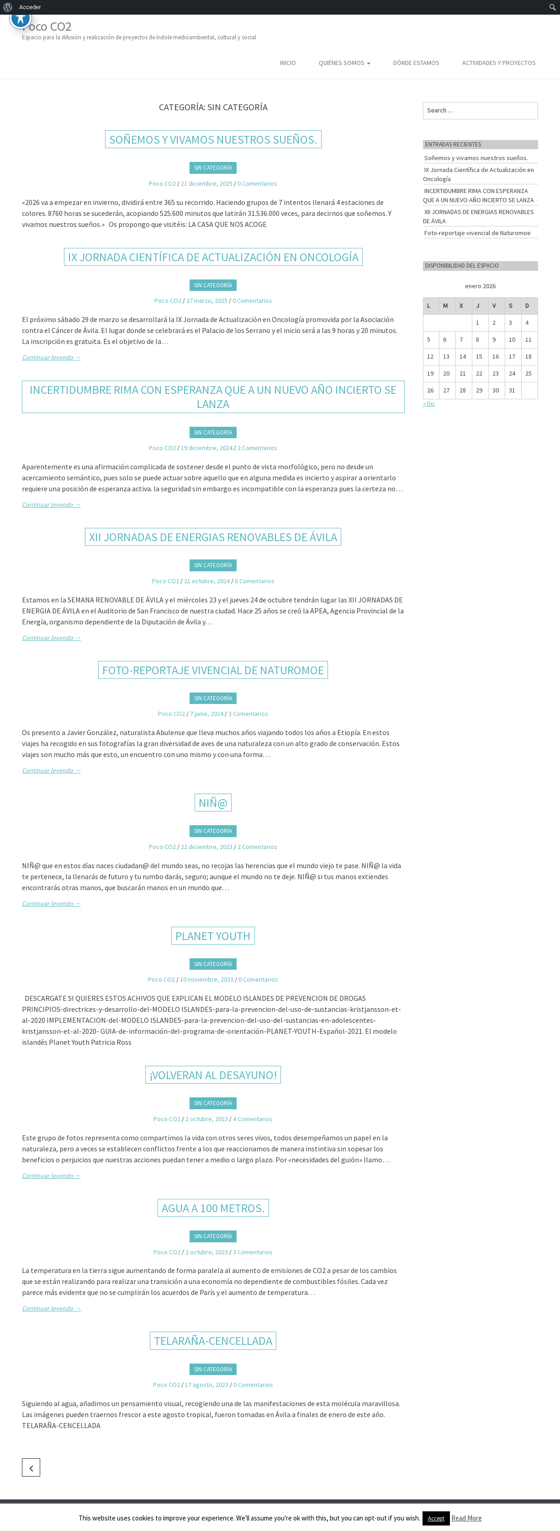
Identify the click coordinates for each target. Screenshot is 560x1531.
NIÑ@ (213, 802)
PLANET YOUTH (213, 935)
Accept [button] (436, 1518)
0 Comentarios (257, 183)
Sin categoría (213, 168)
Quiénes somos (344, 63)
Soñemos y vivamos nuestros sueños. (213, 139)
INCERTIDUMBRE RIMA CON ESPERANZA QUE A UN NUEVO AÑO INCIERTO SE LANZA (213, 396)
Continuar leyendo (51, 357)
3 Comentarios (248, 713)
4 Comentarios (253, 1119)
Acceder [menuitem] (30, 7)
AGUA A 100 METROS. (213, 1207)
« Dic (429, 403)
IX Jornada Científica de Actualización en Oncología (213, 256)
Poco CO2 (139, 30)
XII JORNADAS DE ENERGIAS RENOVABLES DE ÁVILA (213, 536)
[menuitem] (8, 7)
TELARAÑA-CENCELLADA (213, 1340)
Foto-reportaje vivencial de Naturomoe (213, 669)
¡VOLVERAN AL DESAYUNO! (213, 1074)
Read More (466, 1518)
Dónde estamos (416, 63)
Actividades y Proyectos (499, 63)
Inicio (288, 63)
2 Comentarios (257, 448)
